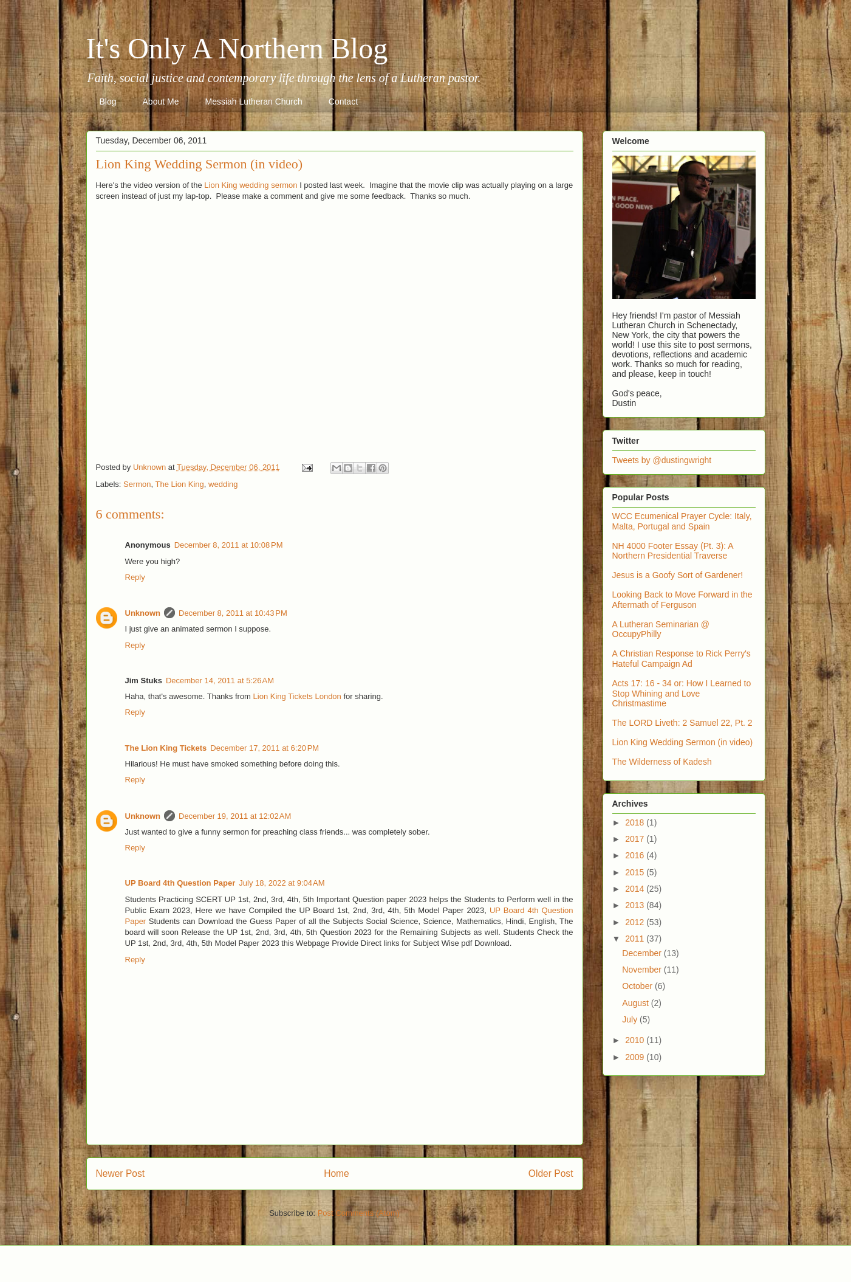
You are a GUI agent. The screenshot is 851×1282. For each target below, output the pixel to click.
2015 (635, 872)
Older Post (550, 1173)
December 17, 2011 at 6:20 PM (264, 748)
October (638, 986)
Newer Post (120, 1173)
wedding (223, 484)
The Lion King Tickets (166, 748)
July (631, 1019)
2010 (635, 1040)
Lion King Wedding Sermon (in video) (682, 742)
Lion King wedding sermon (250, 185)
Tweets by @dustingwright (662, 460)
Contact (343, 101)
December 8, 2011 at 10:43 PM (233, 613)
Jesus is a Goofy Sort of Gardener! (677, 575)
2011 (635, 938)
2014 (635, 889)
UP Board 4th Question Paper (180, 882)
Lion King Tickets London (297, 696)
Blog (108, 101)
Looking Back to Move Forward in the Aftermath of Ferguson (682, 600)
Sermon (137, 484)
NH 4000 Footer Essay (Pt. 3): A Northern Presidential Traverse (672, 551)
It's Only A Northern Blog (237, 48)
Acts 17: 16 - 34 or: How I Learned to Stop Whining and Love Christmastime (681, 693)
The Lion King (180, 484)
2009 (635, 1057)
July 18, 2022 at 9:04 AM (281, 882)
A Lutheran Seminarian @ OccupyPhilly (661, 629)
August (636, 1003)
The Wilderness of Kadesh (662, 762)
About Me (161, 101)
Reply (135, 577)
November (642, 969)
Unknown (143, 613)
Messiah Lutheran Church (253, 101)
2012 (635, 922)
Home (336, 1173)
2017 (635, 839)
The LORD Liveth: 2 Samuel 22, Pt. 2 (682, 723)
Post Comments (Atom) (359, 1213)
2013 (635, 905)
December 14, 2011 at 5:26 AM (220, 680)
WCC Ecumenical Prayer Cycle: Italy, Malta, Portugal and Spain (682, 521)
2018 (635, 822)
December (642, 953)
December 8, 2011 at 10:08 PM (228, 545)
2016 (635, 855)
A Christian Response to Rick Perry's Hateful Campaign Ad (681, 659)
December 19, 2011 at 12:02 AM (235, 816)
